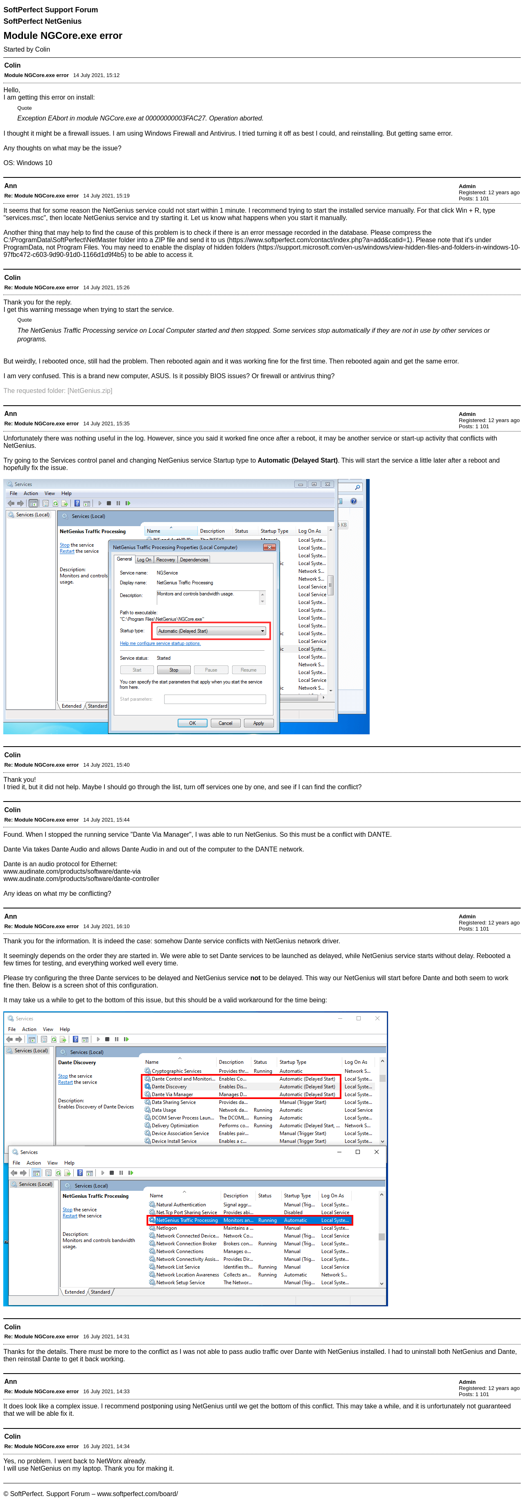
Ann (10, 185)
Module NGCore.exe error (36, 75)
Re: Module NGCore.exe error (41, 196)
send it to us (207, 239)
